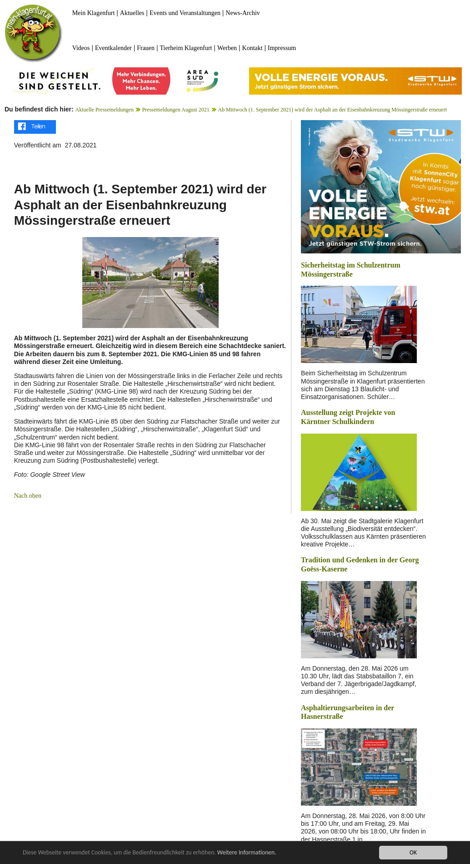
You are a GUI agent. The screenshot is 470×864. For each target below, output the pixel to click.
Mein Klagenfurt (93, 13)
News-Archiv (242, 13)
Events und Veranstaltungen (185, 13)
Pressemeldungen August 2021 (176, 109)
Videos (81, 48)
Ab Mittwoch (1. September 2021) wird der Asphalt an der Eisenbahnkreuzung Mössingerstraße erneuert (332, 109)
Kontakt (252, 48)
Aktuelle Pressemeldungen (104, 109)
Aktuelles (132, 13)
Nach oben (27, 495)
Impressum (282, 48)
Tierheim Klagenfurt (186, 48)
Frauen (146, 48)
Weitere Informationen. (246, 852)
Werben (227, 48)
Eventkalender (113, 48)
